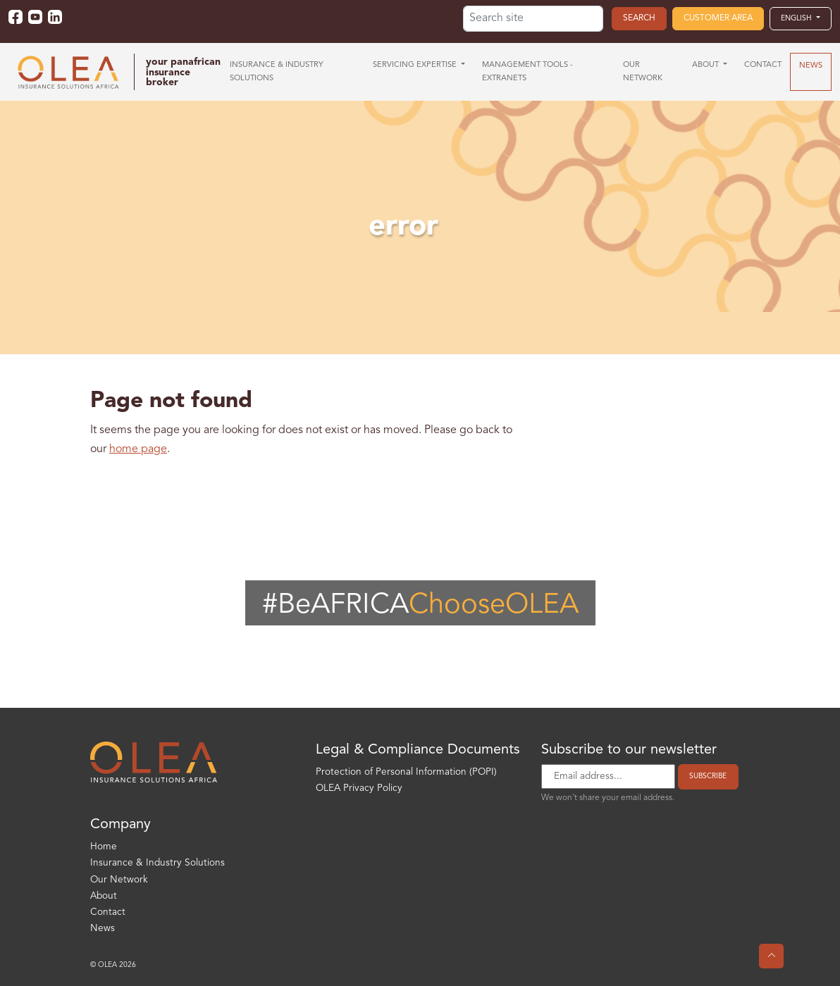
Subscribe (708, 776)
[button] (801, 18)
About (103, 896)
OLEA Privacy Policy (359, 788)
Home (103, 846)
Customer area (718, 18)
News (102, 928)
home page (138, 449)
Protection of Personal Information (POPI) (406, 772)
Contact (107, 912)
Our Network (119, 880)
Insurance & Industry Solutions (157, 863)
